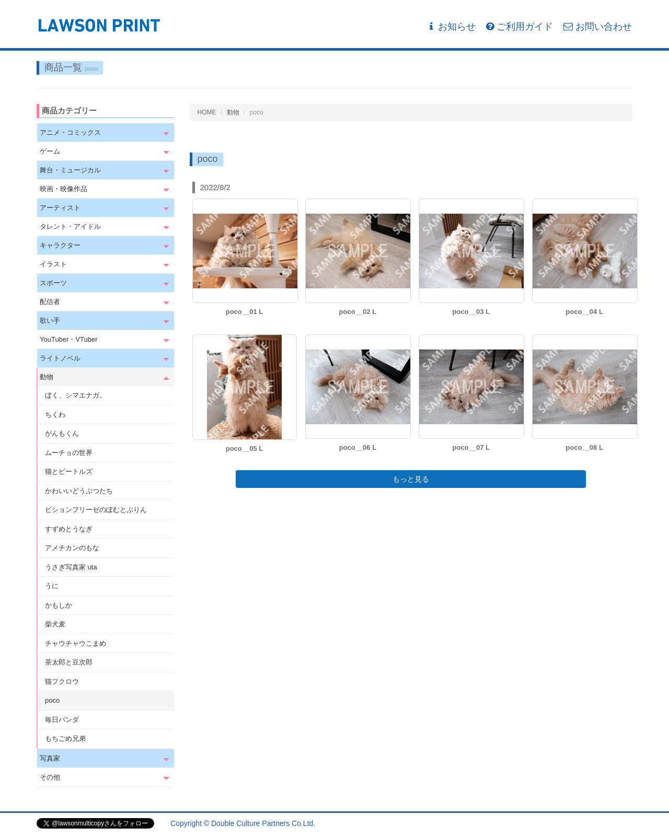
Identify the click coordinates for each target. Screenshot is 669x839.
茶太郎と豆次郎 (69, 662)
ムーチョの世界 (69, 453)
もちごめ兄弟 (65, 738)
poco (52, 700)
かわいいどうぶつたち (79, 491)
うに (52, 586)
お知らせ (451, 26)
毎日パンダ (62, 720)
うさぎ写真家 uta (71, 567)
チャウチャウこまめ (75, 643)
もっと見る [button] (411, 479)
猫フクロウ (62, 681)
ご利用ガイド (519, 26)
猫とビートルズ (69, 471)
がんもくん (62, 433)
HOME (207, 112)
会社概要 (617, 823)
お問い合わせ (597, 26)
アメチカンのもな (72, 548)
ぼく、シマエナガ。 (75, 395)
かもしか (58, 605)
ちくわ (55, 414)
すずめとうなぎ (69, 529)
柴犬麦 (55, 624)
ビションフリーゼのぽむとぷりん (96, 510)
